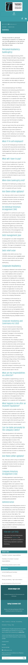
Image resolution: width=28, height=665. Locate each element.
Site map (13, 621)
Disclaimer (4, 624)
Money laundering (6, 576)
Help (13, 624)
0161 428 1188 (5, 24)
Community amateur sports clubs (11, 564)
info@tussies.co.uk (13, 24)
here (17, 652)
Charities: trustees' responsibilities (11, 555)
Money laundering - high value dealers (12, 579)
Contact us (7, 621)
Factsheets (4, 26)
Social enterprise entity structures (11, 583)
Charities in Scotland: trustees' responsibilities (10, 560)
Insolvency (5, 568)
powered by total (17, 632)
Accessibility (19, 621)
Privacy (9, 624)
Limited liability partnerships (9, 572)
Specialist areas (11, 26)
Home (3, 621)
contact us (15, 537)
